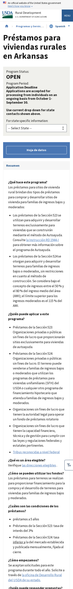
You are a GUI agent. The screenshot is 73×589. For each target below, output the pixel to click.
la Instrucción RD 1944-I (42, 240)
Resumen (12, 165)
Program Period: (17, 83)
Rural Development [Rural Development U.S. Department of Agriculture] (31, 15)
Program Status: (17, 71)
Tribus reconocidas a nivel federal (36, 452)
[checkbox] (68, 465)
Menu (67, 15)
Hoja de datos (36, 150)
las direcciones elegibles (39, 465)
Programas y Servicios (30, 26)
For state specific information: (27, 121)
